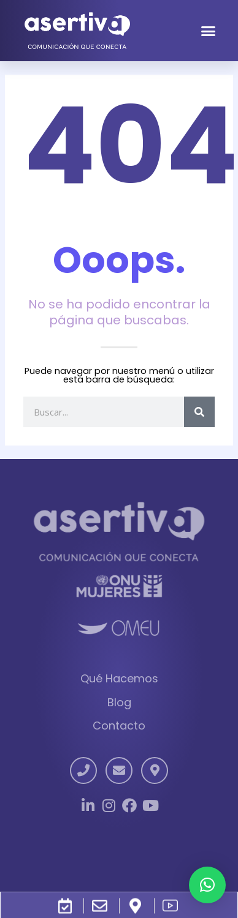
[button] (208, 30)
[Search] (199, 412)
